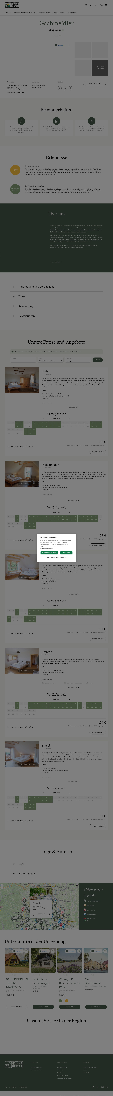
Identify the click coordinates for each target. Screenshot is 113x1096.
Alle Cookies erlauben (49, 552)
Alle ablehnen (66, 552)
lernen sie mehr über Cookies (46, 548)
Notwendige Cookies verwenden (56, 557)
